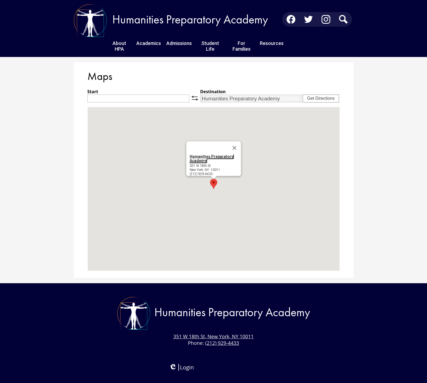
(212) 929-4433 (222, 343)
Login (181, 367)
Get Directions (320, 98)
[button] (213, 184)
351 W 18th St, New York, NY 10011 (213, 336)
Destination (213, 92)
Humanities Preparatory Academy (211, 158)
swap (195, 98)
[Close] (234, 148)
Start (92, 92)
